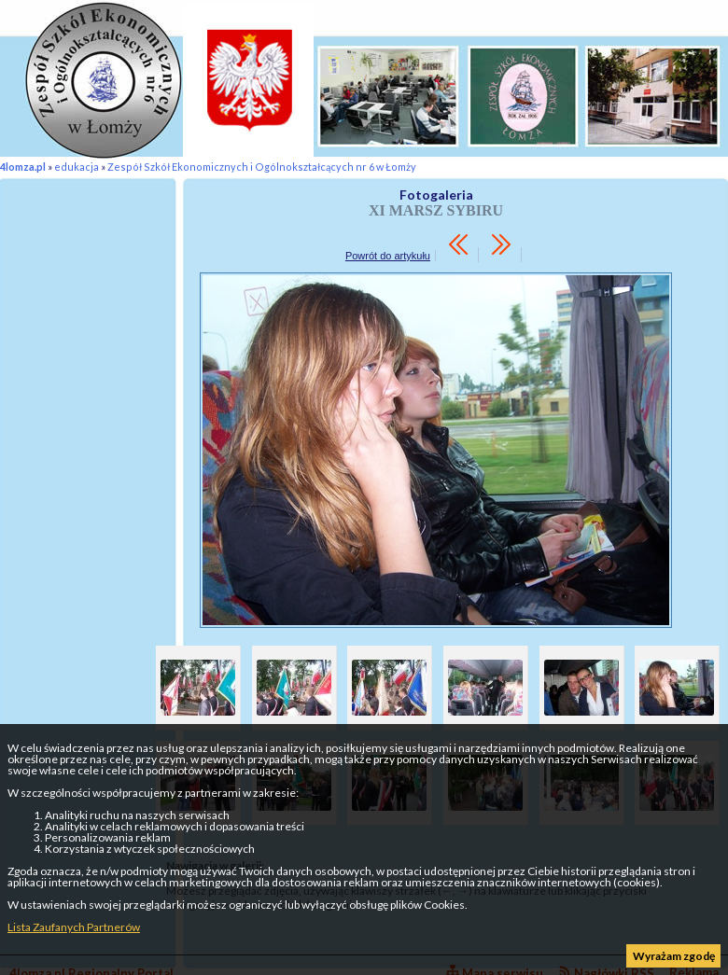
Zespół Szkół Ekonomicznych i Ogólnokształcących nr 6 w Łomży (261, 166)
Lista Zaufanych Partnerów (73, 927)
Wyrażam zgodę (674, 956)
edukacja (76, 166)
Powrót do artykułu (387, 255)
